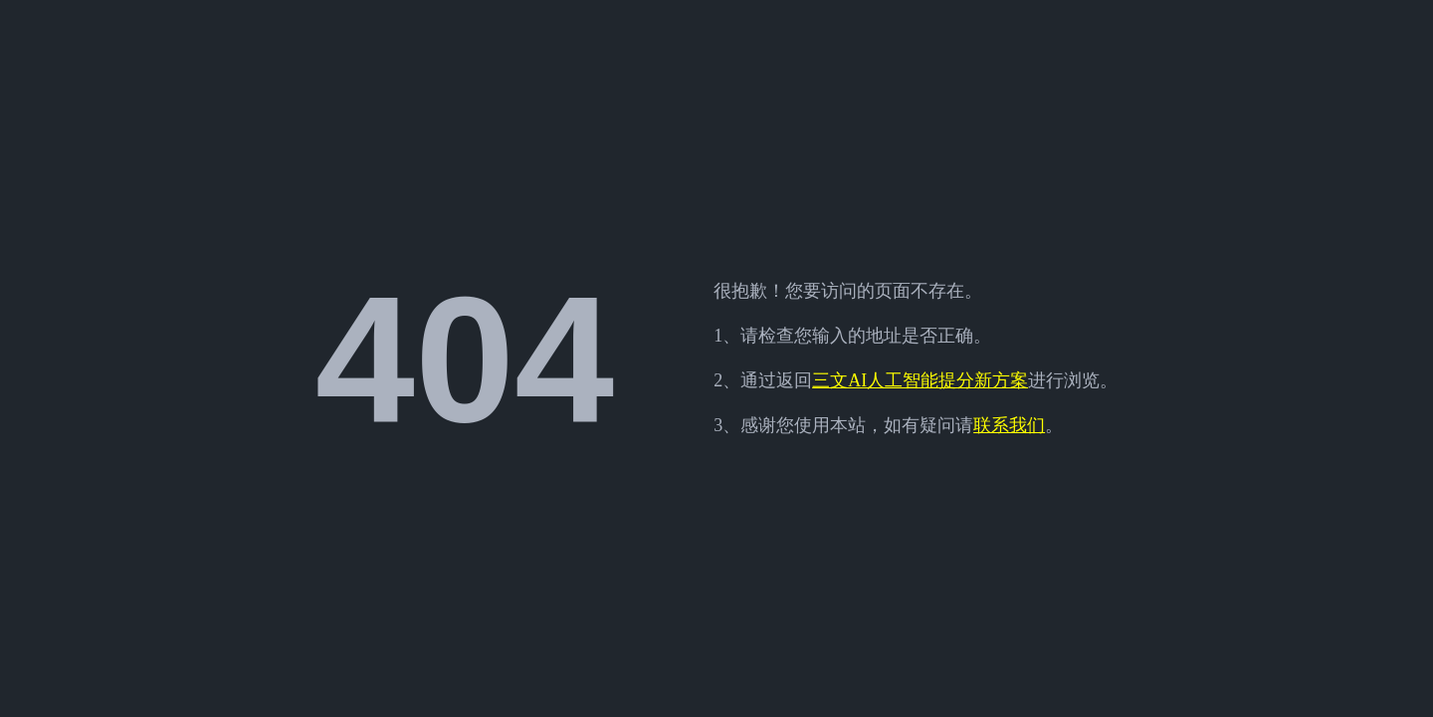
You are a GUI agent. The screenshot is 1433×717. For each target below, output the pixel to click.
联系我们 (1009, 425)
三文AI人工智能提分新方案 (920, 380)
